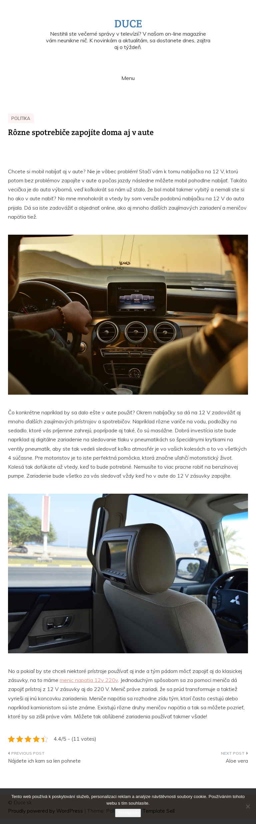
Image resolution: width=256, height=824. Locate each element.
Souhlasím (128, 812)
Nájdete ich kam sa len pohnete (44, 761)
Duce (128, 23)
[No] (247, 806)
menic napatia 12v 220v (89, 680)
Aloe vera (237, 761)
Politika (20, 118)
